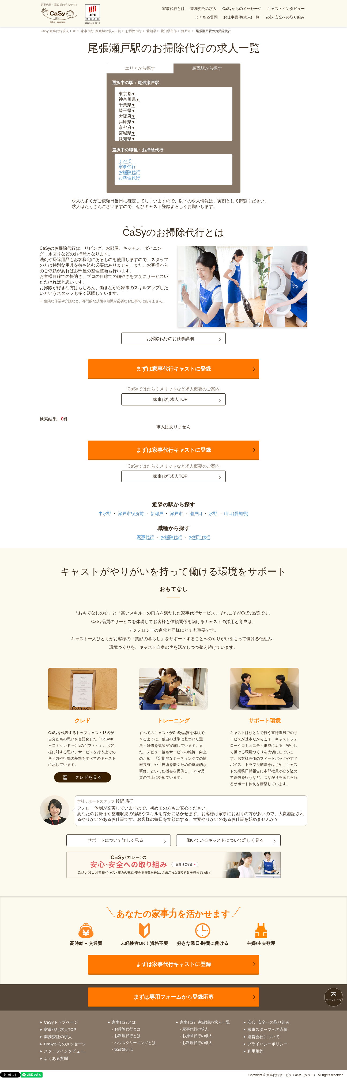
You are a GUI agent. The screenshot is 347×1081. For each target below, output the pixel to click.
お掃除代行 (134, 31)
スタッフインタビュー (64, 1051)
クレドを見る (82, 777)
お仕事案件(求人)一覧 (241, 17)
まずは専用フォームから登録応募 (173, 997)
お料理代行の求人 (197, 1043)
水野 (213, 513)
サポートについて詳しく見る (115, 840)
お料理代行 (129, 178)
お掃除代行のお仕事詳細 (170, 338)
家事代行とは (173, 8)
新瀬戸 (156, 513)
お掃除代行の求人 (197, 1036)
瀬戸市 (186, 31)
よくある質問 (206, 17)
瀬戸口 (196, 513)
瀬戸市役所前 (131, 513)
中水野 (105, 513)
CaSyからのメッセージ (241, 8)
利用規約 (255, 1051)
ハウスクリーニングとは (135, 1043)
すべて (125, 161)
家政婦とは (123, 1049)
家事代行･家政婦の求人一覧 (101, 31)
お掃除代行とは (127, 1029)
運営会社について (263, 1036)
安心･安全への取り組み (285, 17)
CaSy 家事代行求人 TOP (58, 31)
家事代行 (127, 166)
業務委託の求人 (203, 8)
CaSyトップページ (61, 1022)
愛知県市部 (169, 31)
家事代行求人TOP (170, 399)
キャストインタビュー (286, 8)
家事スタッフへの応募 (267, 1029)
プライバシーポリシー (267, 1044)
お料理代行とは (127, 1036)
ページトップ (334, 999)
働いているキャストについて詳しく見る (225, 840)
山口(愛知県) (236, 513)
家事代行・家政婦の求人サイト (59, 13)
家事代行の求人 (195, 1029)
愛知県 (151, 31)
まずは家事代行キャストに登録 (173, 369)
